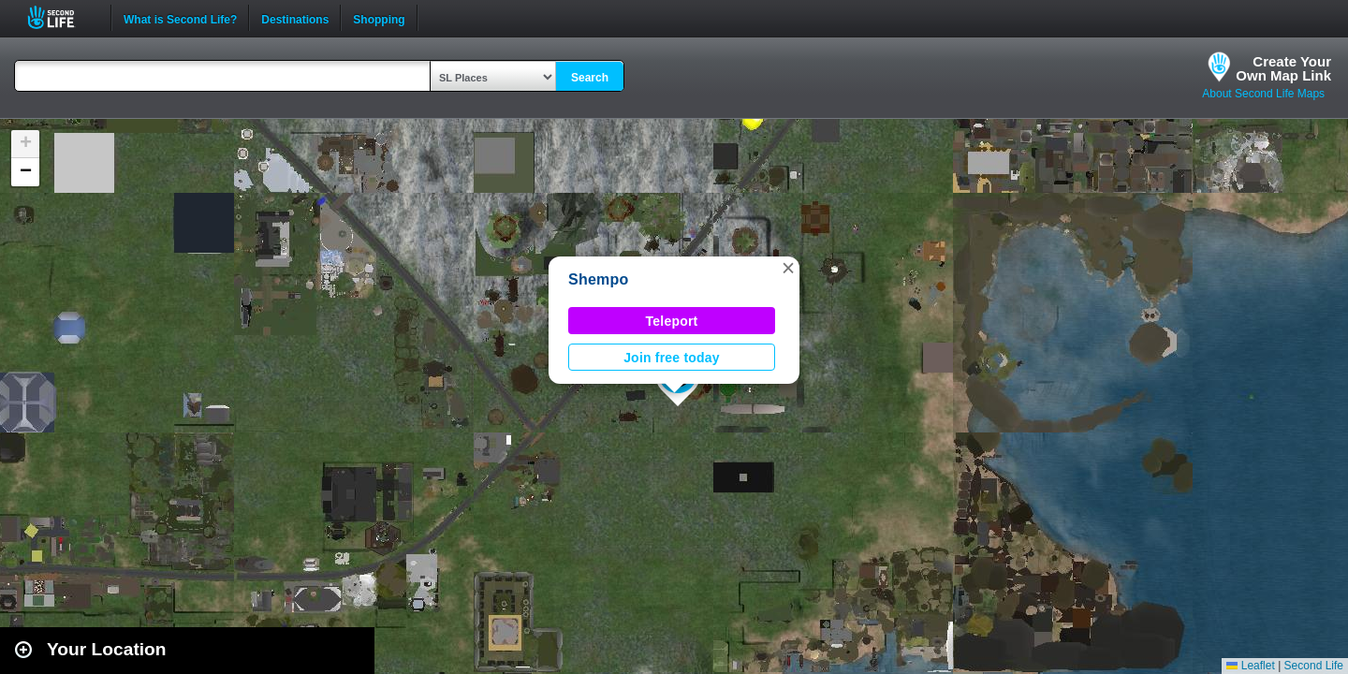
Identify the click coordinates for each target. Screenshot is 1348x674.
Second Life (61, 17)
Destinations (295, 17)
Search (589, 77)
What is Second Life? (180, 17)
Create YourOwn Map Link (1283, 68)
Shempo (598, 279)
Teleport (672, 321)
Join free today (671, 357)
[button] (788, 267)
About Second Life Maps (1263, 93)
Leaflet (1250, 665)
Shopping (378, 17)
